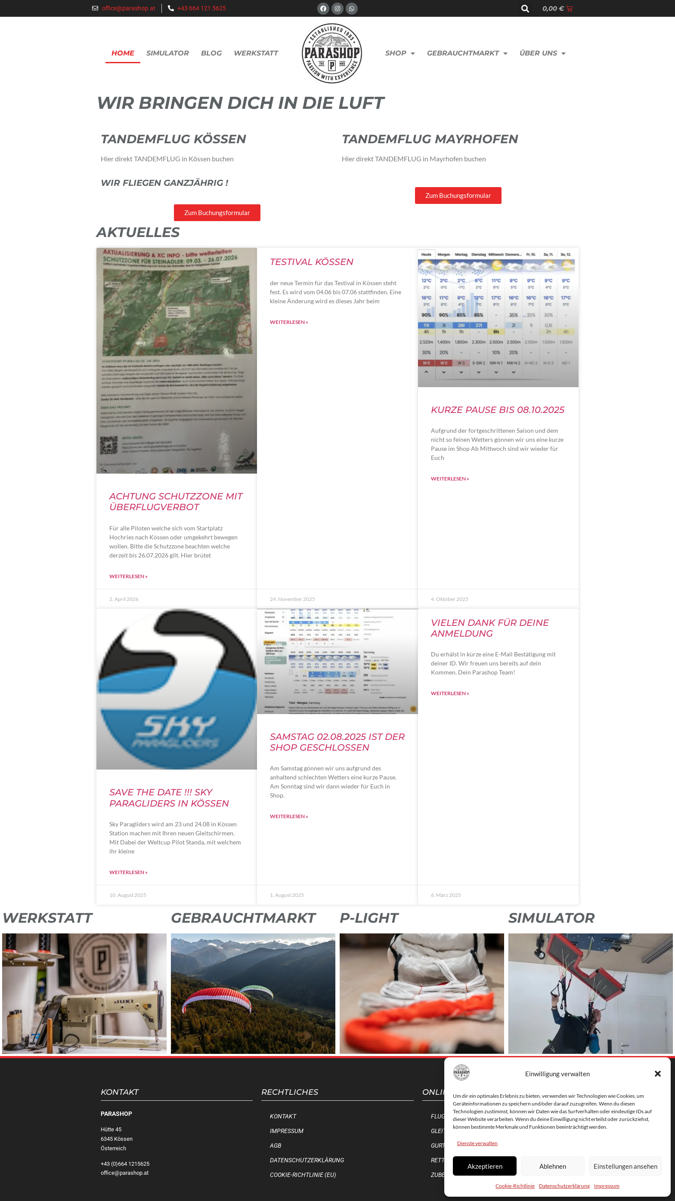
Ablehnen (552, 1166)
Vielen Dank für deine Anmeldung (490, 628)
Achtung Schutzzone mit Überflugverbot (175, 501)
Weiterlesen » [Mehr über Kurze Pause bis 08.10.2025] (450, 478)
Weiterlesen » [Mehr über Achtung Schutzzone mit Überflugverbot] (128, 576)
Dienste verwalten (477, 1143)
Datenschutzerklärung (564, 1186)
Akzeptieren (485, 1166)
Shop (400, 53)
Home (122, 53)
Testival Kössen (311, 261)
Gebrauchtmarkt (467, 53)
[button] (657, 1073)
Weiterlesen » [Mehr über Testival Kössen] (289, 322)
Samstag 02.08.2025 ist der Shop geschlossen (337, 742)
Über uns (543, 53)
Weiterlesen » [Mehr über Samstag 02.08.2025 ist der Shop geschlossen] (289, 816)
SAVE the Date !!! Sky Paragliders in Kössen (169, 797)
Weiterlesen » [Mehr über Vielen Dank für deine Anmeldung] (450, 693)
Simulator (167, 53)
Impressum (606, 1186)
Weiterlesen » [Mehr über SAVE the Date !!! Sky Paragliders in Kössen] (128, 872)
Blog (211, 53)
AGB (275, 1145)
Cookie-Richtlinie (515, 1186)
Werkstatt (256, 53)
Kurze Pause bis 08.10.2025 (497, 409)
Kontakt (283, 1116)
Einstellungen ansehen (625, 1166)
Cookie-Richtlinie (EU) (303, 1175)
